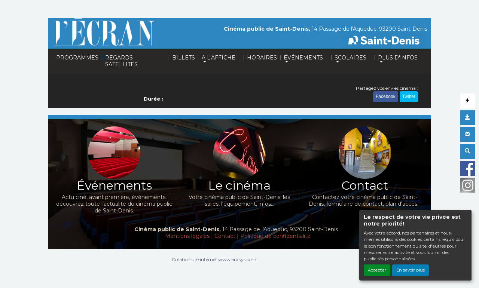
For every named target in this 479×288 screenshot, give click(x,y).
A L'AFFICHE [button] (218, 57)
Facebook (386, 96)
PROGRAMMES (77, 57)
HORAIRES (262, 57)
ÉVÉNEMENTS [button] (303, 57)
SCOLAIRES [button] (350, 57)
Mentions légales (187, 236)
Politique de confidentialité (275, 236)
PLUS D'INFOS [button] (398, 57)
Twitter (408, 96)
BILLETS (183, 57)
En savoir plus (410, 270)
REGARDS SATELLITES (121, 61)
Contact (224, 236)
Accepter (377, 270)
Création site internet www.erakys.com (214, 259)
